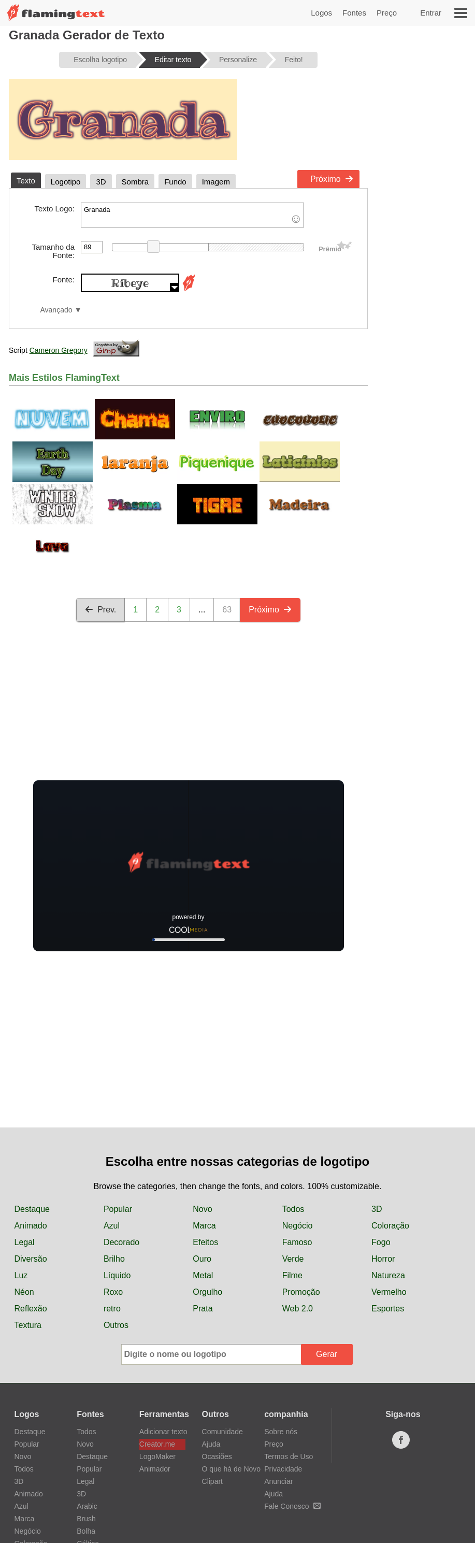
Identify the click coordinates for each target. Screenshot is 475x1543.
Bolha (86, 1531)
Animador (154, 1469)
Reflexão (31, 1308)
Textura (28, 1325)
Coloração (390, 1225)
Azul (112, 1225)
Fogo (380, 1242)
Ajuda (211, 1444)
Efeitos (205, 1242)
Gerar (326, 1354)
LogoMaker (157, 1456)
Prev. (100, 609)
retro (112, 1308)
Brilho (114, 1258)
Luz (21, 1275)
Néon (24, 1292)
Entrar (430, 12)
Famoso (297, 1242)
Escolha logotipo (100, 59)
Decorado (121, 1242)
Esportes (387, 1308)
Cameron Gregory (59, 350)
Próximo (331, 179)
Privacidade (283, 1469)
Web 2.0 (297, 1308)
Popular (118, 1209)
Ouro (202, 1258)
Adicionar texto (162, 1431)
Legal (25, 1242)
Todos (293, 1209)
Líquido (117, 1275)
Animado (31, 1225)
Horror (383, 1258)
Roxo (113, 1292)
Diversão (31, 1258)
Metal (203, 1275)
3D (376, 1209)
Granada (192, 215)
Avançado (56, 310)
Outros (116, 1325)
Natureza (388, 1275)
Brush (86, 1519)
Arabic (87, 1506)
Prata (202, 1308)
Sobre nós (280, 1431)
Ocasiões (217, 1456)
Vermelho (389, 1292)
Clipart (212, 1481)
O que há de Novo (231, 1469)
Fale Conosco (292, 1506)
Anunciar (278, 1481)
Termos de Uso (288, 1456)
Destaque (32, 1209)
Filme (292, 1275)
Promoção (301, 1292)
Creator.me (157, 1444)
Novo (202, 1209)
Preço (387, 12)
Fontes (354, 12)
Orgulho (207, 1292)
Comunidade (222, 1431)
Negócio (297, 1225)
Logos (321, 12)
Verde (293, 1258)
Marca (204, 1225)
